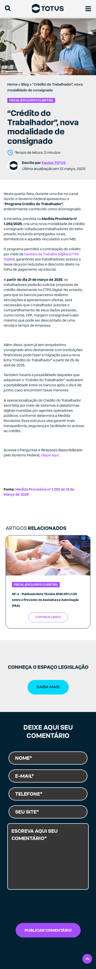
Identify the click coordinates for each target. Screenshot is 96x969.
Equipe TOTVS (54, 163)
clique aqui (50, 455)
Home (12, 84)
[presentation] (41, 907)
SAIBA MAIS (48, 687)
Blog (25, 84)
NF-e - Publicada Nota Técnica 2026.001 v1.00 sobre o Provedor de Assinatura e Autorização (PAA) (45, 599)
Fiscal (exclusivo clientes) (31, 100)
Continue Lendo (48, 617)
